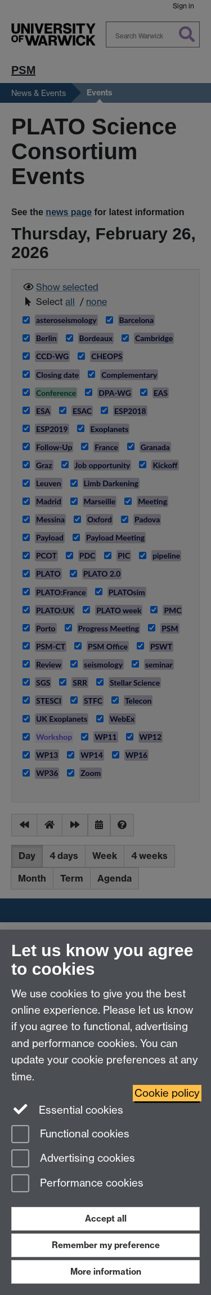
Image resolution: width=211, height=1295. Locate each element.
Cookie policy (167, 1093)
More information (105, 1271)
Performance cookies (77, 1184)
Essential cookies (67, 1109)
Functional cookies (70, 1134)
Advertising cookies (73, 1159)
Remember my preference (106, 1245)
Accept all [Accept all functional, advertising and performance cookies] (106, 1218)
